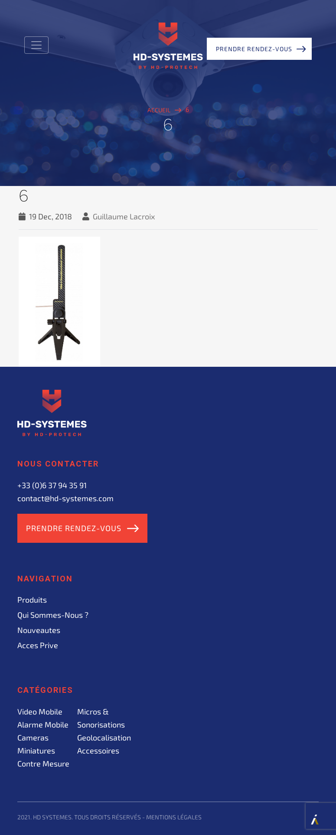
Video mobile (39, 711)
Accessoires (98, 750)
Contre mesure (43, 763)
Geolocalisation (104, 737)
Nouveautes (38, 630)
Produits (32, 599)
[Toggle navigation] (36, 45)
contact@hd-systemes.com (65, 498)
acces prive (37, 645)
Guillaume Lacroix (124, 216)
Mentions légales (174, 817)
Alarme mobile (43, 724)
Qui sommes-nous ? (52, 615)
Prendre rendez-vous (254, 48)
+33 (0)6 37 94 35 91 (52, 485)
